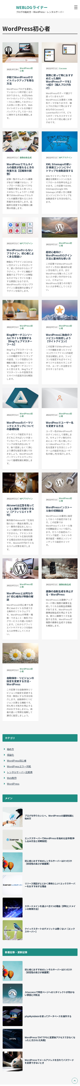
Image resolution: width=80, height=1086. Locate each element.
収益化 (10, 754)
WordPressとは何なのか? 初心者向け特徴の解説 (20, 596)
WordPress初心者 (26, 69)
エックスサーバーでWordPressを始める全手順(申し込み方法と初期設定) (50, 840)
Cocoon (63, 68)
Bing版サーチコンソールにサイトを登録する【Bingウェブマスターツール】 (19, 339)
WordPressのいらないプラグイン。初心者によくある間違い (20, 253)
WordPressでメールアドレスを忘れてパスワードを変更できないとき (49, 1061)
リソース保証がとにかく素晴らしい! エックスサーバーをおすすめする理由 (50, 885)
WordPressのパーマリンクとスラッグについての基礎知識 (20, 426)
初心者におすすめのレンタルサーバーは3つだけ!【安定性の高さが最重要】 (48, 862)
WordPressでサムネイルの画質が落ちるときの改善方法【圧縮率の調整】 (20, 168)
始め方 (10, 749)
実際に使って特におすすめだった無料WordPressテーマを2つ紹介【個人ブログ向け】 (59, 81)
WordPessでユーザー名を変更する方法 (59, 424)
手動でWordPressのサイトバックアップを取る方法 (20, 80)
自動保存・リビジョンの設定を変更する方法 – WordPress (20, 681)
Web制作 (12, 778)
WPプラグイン (65, 157)
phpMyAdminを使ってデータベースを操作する (48, 1016)
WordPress (13, 783)
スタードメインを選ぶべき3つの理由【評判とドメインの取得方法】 (50, 907)
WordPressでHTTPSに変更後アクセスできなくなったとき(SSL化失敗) (50, 1039)
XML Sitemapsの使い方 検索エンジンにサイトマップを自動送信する (59, 167)
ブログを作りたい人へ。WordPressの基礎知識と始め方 (49, 817)
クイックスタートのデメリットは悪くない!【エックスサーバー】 (50, 930)
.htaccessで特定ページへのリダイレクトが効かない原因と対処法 (50, 993)
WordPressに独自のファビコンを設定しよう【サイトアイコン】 (59, 338)
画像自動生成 (26, 157)
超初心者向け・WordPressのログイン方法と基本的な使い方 (59, 255)
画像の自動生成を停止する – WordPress (59, 592)
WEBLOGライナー (32, 7)
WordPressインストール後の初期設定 (59, 508)
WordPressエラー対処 (19, 766)
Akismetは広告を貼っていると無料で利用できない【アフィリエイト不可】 (20, 510)
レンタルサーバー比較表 (19, 772)
